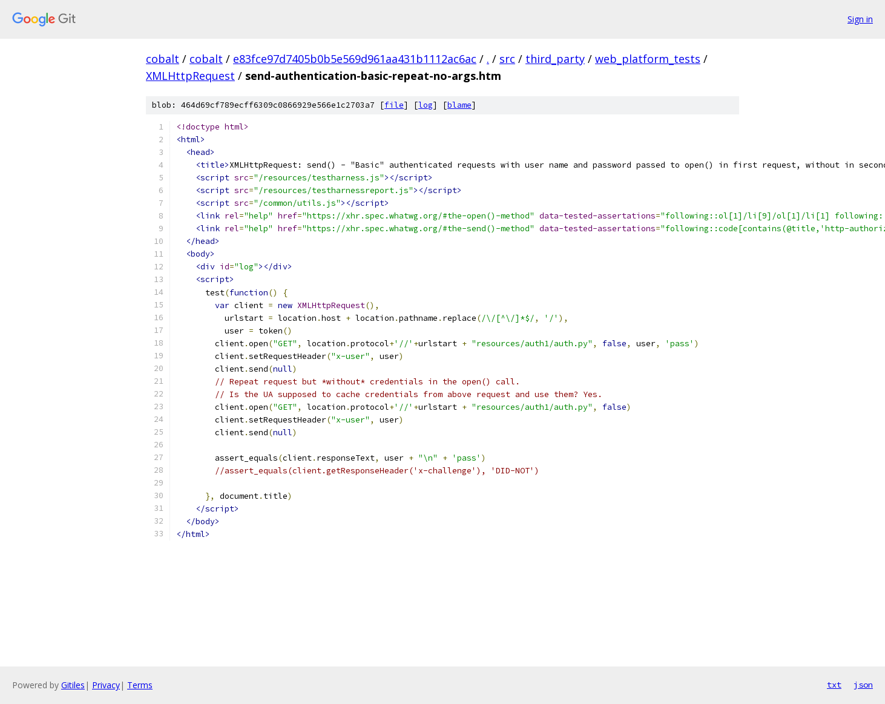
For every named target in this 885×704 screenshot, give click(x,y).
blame (459, 105)
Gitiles (73, 685)
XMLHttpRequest (190, 75)
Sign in (860, 19)
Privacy (106, 685)
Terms (140, 685)
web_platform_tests (647, 58)
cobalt (162, 58)
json (863, 684)
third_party (555, 58)
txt (834, 684)
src (507, 58)
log (425, 105)
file (394, 105)
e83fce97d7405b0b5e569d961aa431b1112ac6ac (354, 58)
